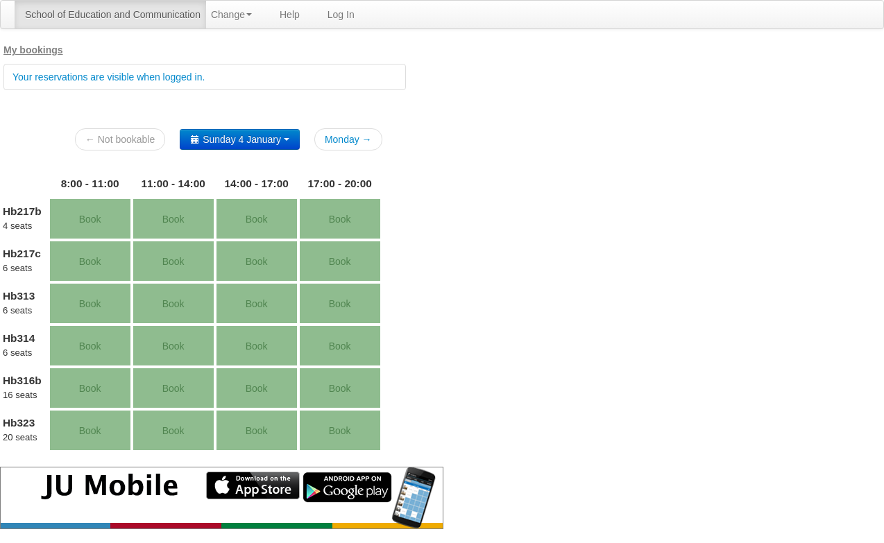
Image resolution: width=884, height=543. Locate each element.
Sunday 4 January (239, 139)
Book (90, 219)
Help (290, 14)
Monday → (348, 139)
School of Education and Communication (113, 14)
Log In (341, 14)
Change (231, 14)
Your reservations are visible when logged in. (108, 77)
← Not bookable (120, 139)
